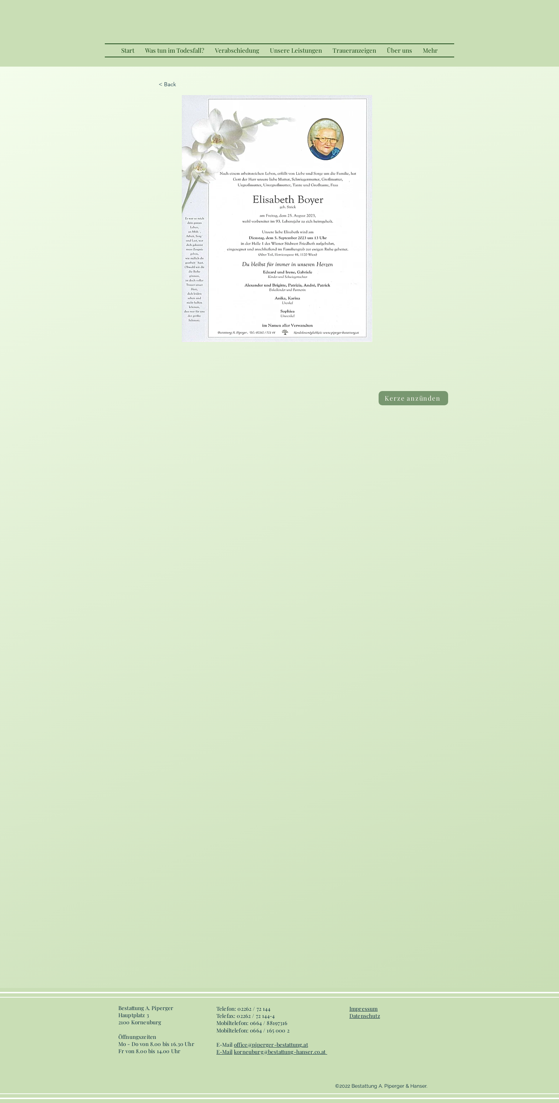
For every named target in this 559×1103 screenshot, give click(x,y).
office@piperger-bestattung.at (271, 1044)
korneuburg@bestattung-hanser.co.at (279, 1051)
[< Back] (182, 84)
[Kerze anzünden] (413, 398)
